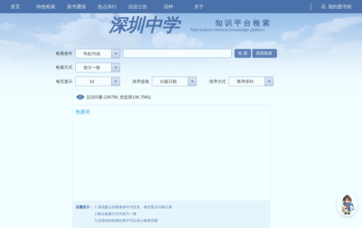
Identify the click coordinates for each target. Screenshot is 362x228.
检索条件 (64, 53)
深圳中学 (144, 25)
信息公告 (137, 6)
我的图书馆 (336, 6)
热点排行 (107, 6)
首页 (15, 6)
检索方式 (64, 67)
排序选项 (140, 81)
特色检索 (45, 6)
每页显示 (64, 81)
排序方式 (217, 81)
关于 (199, 6)
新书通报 (76, 6)
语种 (168, 6)
